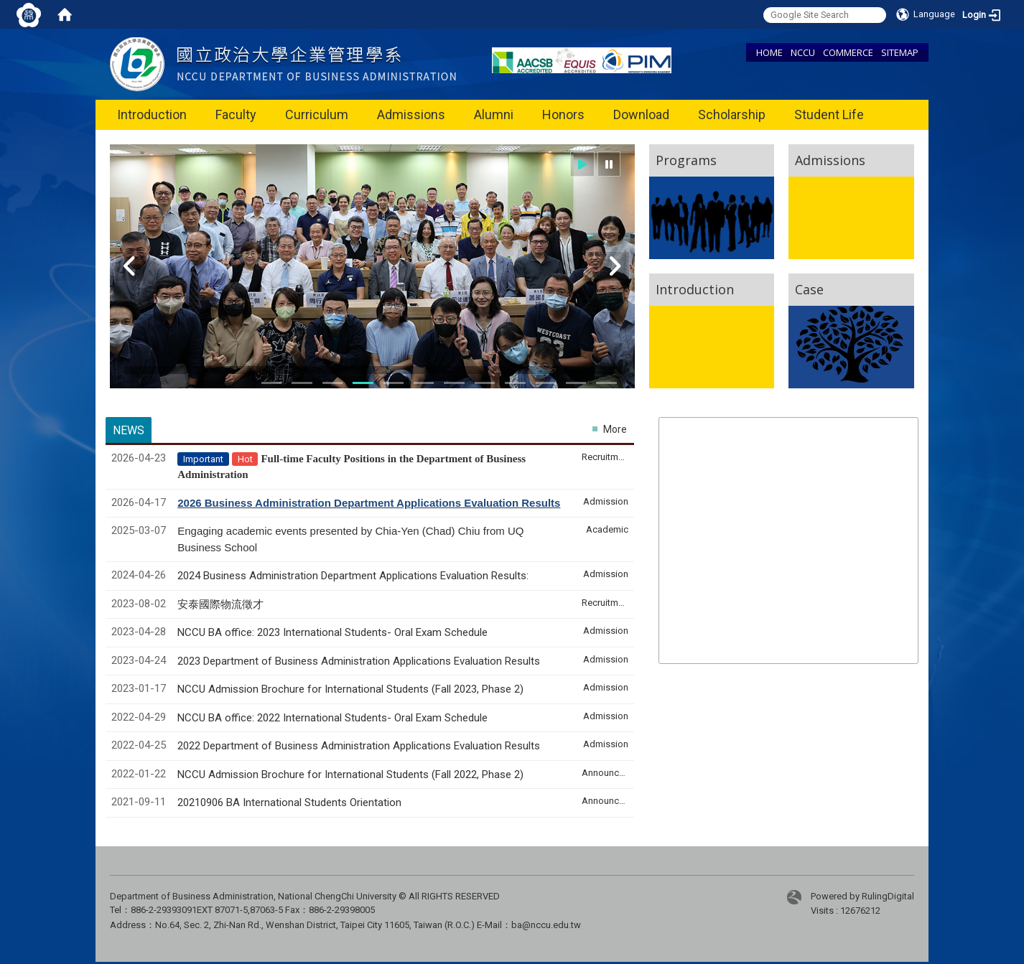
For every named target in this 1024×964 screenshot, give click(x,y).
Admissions (411, 114)
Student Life (829, 114)
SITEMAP (899, 52)
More (615, 429)
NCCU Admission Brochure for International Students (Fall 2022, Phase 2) (350, 774)
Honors (563, 114)
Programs (686, 160)
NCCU (803, 52)
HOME (769, 52)
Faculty (235, 114)
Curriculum (316, 114)
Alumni (493, 114)
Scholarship (731, 114)
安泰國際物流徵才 (221, 604)
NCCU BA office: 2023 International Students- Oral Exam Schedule (332, 632)
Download (641, 114)
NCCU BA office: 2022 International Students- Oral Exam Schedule (332, 717)
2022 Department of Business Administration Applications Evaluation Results (358, 745)
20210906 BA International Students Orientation (289, 802)
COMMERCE (848, 52)
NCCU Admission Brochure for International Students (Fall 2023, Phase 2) (350, 689)
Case (809, 289)
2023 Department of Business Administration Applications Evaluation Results (358, 661)
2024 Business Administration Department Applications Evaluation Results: (353, 575)
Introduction (152, 114)
